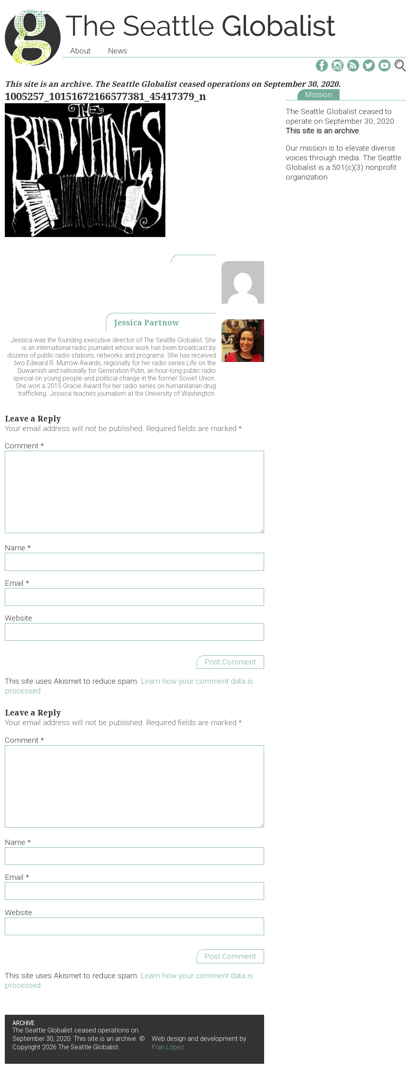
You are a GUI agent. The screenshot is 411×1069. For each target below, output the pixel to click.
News (117, 50)
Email (17, 583)
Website (18, 618)
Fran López (168, 1047)
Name (18, 547)
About (80, 50)
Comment (24, 445)
